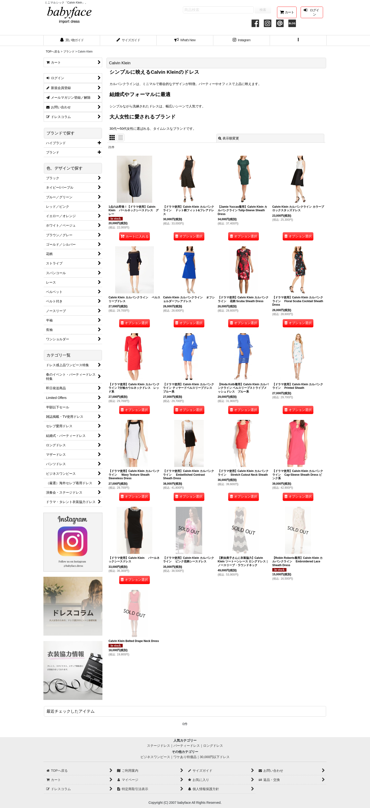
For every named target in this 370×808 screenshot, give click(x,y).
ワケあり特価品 (185, 757)
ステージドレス (158, 745)
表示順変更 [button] (228, 138)
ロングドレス (213, 745)
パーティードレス (186, 745)
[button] (298, 40)
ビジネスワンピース (155, 757)
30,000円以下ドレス (215, 757)
